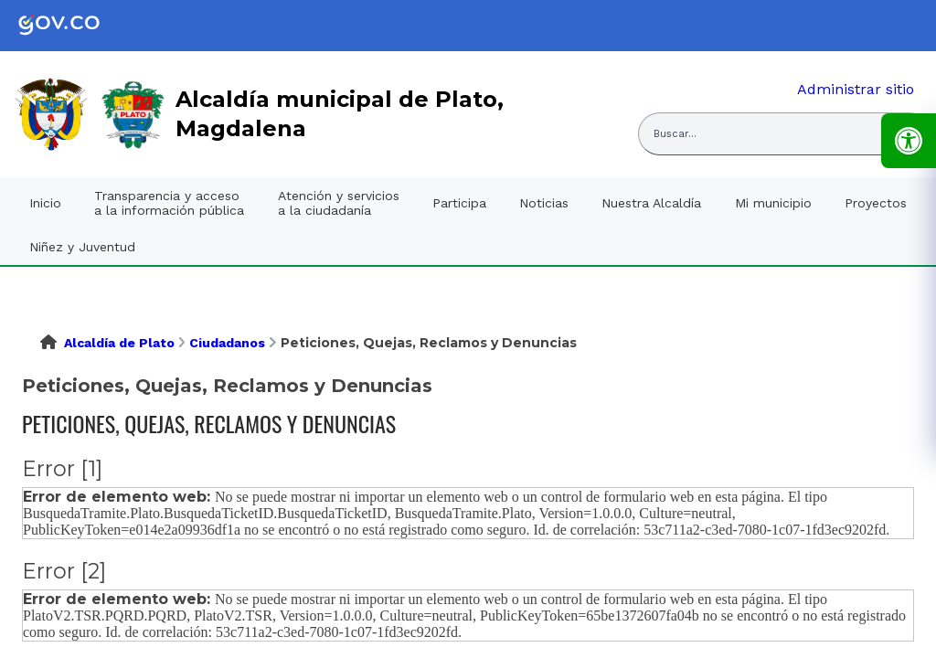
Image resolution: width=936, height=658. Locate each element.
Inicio (45, 203)
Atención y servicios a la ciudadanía (338, 203)
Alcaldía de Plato (119, 342)
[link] (73, 25)
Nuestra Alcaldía (651, 203)
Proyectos (876, 203)
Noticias (544, 203)
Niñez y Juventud (82, 246)
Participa (459, 203)
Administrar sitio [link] (855, 89)
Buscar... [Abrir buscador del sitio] (675, 134)
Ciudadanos (227, 342)
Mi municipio (773, 203)
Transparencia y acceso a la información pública (169, 203)
